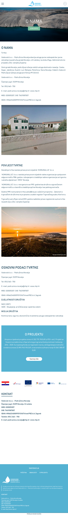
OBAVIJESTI (33, 472)
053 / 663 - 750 (10, 507)
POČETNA (23, 472)
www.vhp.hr (35, 91)
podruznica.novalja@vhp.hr (19, 91)
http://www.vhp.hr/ (11, 509)
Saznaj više (34, 359)
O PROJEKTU (34, 28)
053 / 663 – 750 (13, 417)
